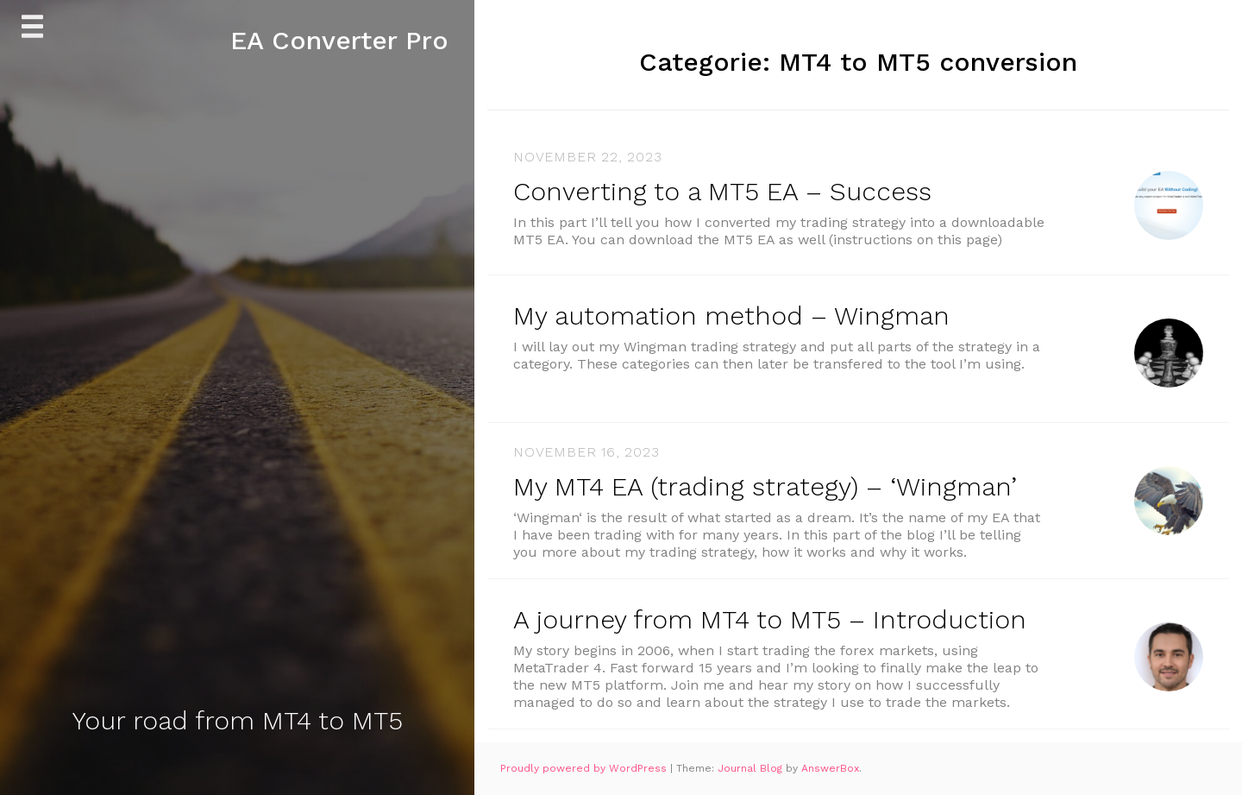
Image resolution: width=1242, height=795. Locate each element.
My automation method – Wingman (731, 315)
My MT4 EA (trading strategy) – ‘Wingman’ (765, 486)
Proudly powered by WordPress (585, 768)
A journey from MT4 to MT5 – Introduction (769, 619)
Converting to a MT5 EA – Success (722, 191)
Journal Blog (752, 768)
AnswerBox (830, 768)
